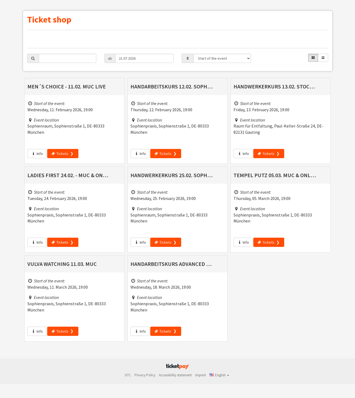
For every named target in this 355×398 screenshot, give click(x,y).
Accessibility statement (175, 375)
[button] (219, 375)
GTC (128, 375)
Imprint (200, 375)
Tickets (60, 153)
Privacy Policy (145, 375)
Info (37, 153)
